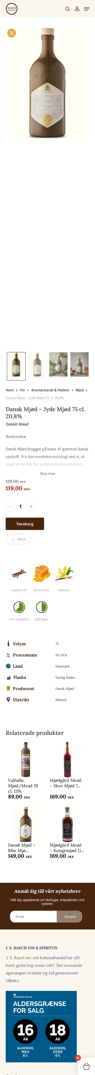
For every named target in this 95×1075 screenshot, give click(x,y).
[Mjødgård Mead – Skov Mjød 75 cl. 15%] (67, 759)
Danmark (62, 666)
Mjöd (80, 390)
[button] (86, 8)
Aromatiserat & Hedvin (50, 390)
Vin (22, 390)
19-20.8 (61, 655)
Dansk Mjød (64, 688)
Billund (60, 700)
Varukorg (24, 523)
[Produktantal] (20, 506)
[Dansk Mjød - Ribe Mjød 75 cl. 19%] (26, 824)
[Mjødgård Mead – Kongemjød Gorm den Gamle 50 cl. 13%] (67, 824)
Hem (10, 390)
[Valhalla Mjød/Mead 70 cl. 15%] (26, 759)
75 (57, 643)
